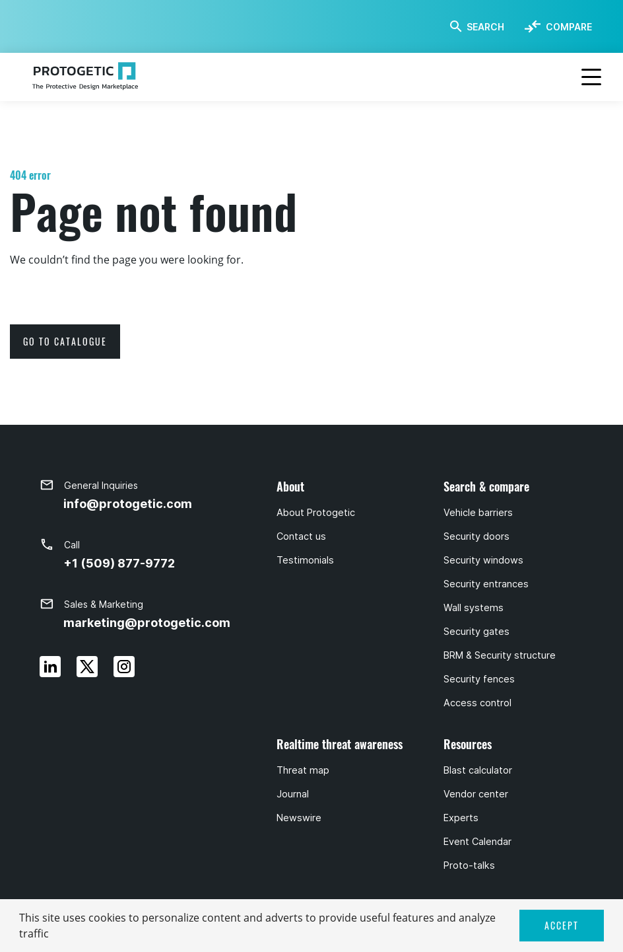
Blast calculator (477, 770)
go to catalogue (65, 341)
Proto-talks (469, 865)
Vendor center (475, 794)
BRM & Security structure (499, 655)
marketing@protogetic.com (146, 623)
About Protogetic (316, 513)
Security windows (483, 560)
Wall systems (473, 608)
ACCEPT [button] (561, 925)
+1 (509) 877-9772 (119, 563)
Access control (477, 703)
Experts (460, 818)
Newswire (299, 818)
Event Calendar (477, 842)
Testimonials (305, 560)
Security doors (476, 536)
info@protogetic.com (127, 504)
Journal (293, 794)
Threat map (303, 770)
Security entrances (486, 584)
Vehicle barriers (478, 513)
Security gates (476, 632)
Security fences (479, 679)
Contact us (301, 536)
